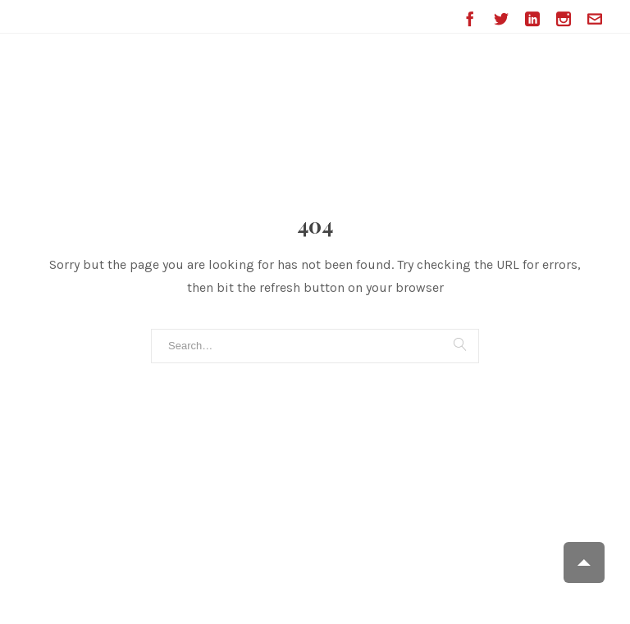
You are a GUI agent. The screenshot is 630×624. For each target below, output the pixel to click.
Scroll (584, 562)
